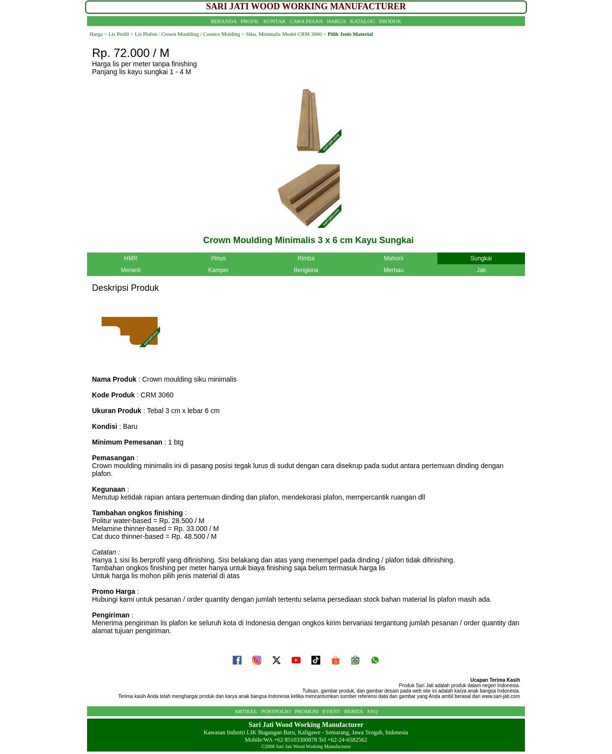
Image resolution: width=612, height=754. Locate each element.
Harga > (98, 34)
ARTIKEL (245, 711)
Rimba (306, 258)
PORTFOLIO (276, 711)
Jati (481, 270)
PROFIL (250, 21)
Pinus (218, 258)
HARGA (336, 21)
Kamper (218, 270)
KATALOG (362, 21)
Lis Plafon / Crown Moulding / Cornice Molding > (189, 34)
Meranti (131, 270)
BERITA (354, 711)
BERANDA (224, 21)
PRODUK (390, 21)
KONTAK (274, 21)
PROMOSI (307, 711)
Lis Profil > (120, 34)
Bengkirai (306, 270)
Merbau (394, 270)
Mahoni (393, 258)
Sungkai (480, 258)
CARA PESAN (306, 21)
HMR (130, 258)
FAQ (372, 711)
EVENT (331, 711)
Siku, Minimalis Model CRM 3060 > (286, 34)
